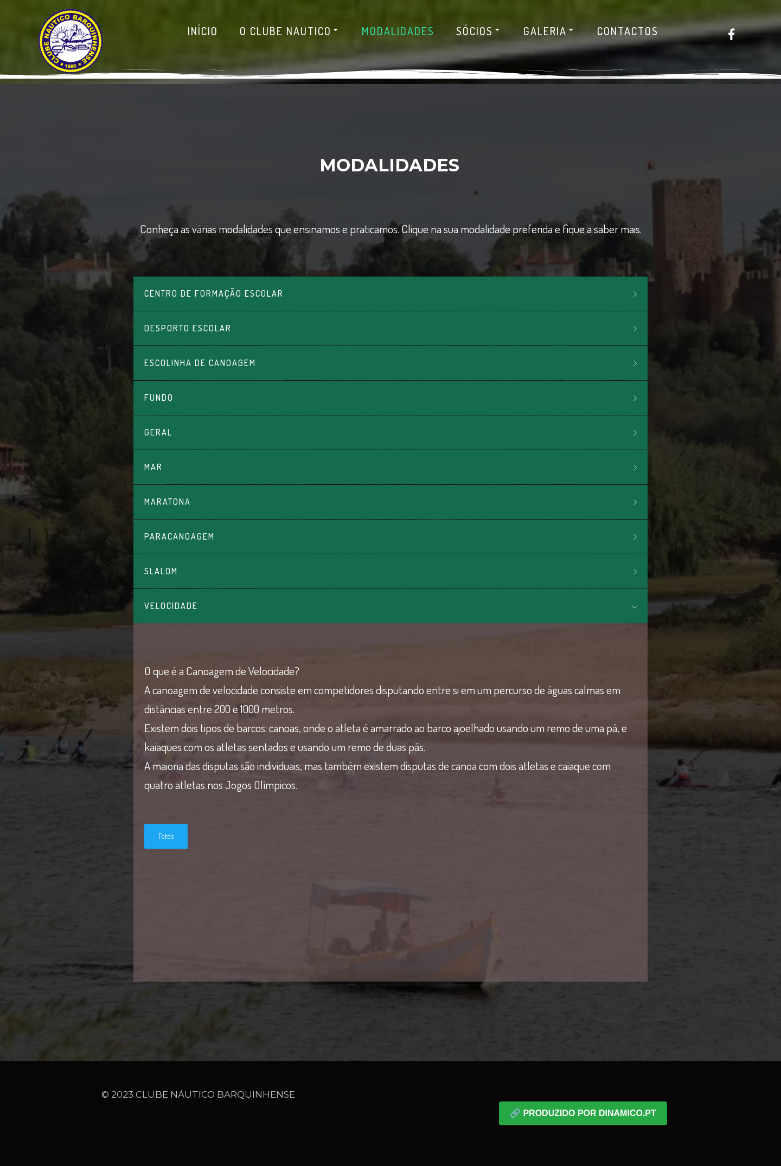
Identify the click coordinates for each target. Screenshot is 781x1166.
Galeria (549, 31)
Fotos (166, 836)
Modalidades (398, 31)
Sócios (479, 31)
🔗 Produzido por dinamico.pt (583, 1113)
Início (203, 31)
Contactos (627, 31)
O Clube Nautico (290, 31)
